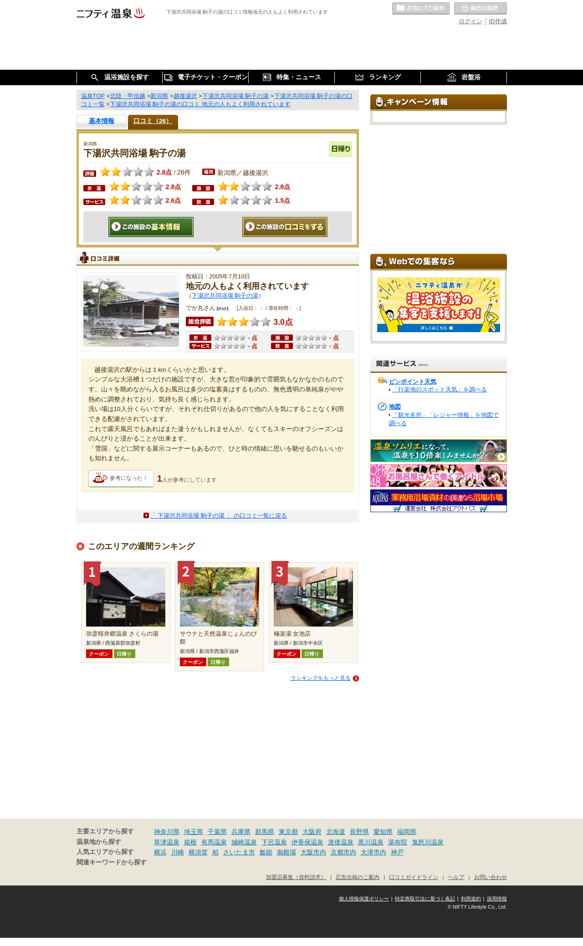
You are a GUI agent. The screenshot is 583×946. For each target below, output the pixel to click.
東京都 (288, 831)
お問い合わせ (490, 877)
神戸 (397, 852)
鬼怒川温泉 (428, 842)
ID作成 (498, 21)
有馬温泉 (214, 842)
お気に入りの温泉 (421, 8)
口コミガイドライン (413, 877)
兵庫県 (241, 831)
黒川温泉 (371, 842)
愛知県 (383, 831)
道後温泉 (340, 842)
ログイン (470, 21)
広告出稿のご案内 (357, 877)
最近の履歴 (480, 8)
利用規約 (471, 898)
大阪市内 (313, 852)
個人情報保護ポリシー (364, 898)
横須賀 (198, 852)
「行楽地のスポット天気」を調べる (439, 389)
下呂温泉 (274, 842)
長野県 (359, 831)
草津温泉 (166, 842)
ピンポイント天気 (412, 381)
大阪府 (312, 831)
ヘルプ (456, 877)
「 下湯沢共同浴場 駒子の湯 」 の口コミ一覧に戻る (218, 515)
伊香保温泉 (307, 842)
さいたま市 (239, 852)
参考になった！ (129, 478)
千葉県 (217, 831)
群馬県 (264, 831)
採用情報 (497, 898)
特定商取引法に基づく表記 (425, 898)
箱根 (190, 842)
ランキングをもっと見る (321, 678)
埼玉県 (193, 831)
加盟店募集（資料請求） (296, 877)
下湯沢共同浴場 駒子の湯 (225, 295)
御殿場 (286, 852)
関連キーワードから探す (112, 862)
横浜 (160, 852)
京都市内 (343, 852)
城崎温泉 (244, 842)
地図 (395, 406)
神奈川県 (166, 831)
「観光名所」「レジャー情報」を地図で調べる (444, 419)
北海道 (335, 831)
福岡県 (406, 831)
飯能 (266, 852)
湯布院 (397, 842)
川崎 (177, 852)
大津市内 (373, 852)
